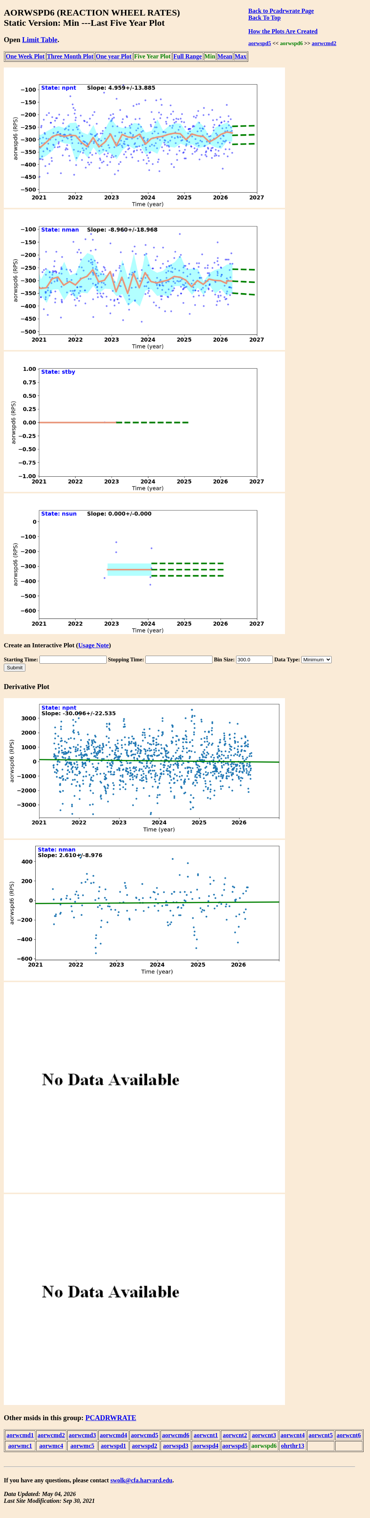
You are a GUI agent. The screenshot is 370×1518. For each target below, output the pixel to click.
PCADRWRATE (110, 1418)
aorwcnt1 (206, 1435)
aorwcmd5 (144, 1435)
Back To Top (264, 17)
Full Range (187, 56)
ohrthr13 (292, 1446)
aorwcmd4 (113, 1435)
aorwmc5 (82, 1446)
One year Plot (113, 56)
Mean (224, 56)
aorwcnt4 (292, 1435)
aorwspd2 (144, 1446)
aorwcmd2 (324, 43)
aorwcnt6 (349, 1435)
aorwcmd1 (20, 1435)
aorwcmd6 (175, 1435)
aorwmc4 (51, 1446)
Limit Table (39, 40)
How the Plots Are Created (282, 31)
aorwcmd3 (82, 1435)
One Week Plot (25, 56)
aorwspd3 (176, 1446)
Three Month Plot (70, 56)
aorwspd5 (259, 43)
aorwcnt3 (264, 1435)
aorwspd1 (113, 1446)
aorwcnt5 (321, 1435)
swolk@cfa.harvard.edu (141, 1480)
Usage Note (93, 645)
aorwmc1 (20, 1446)
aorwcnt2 (235, 1435)
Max (240, 56)
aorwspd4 (206, 1446)
